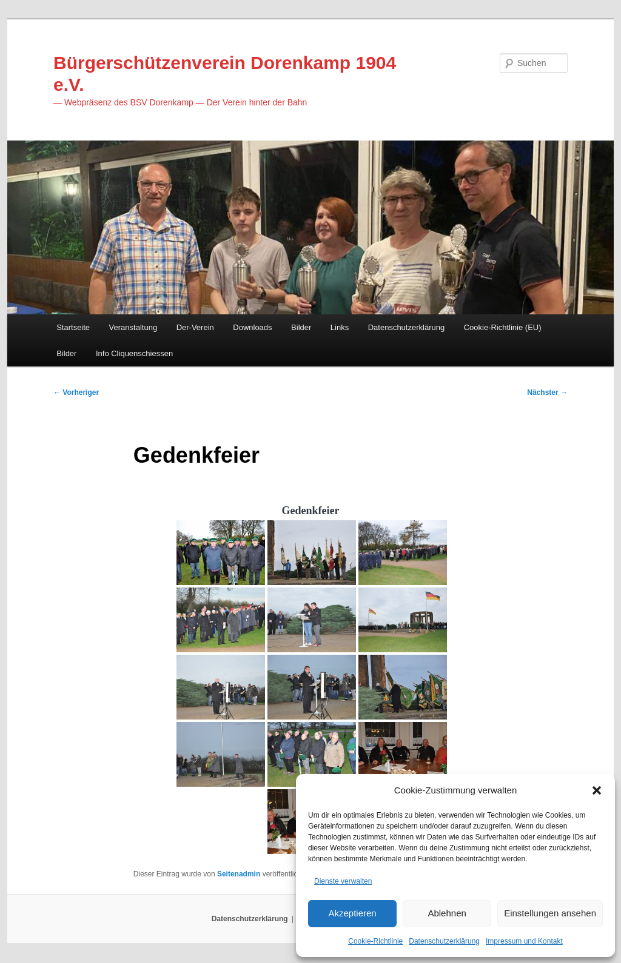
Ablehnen (447, 913)
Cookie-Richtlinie (375, 941)
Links (340, 328)
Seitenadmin (238, 876)
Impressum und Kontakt (524, 941)
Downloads (252, 328)
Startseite (73, 328)
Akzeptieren (352, 913)
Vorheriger (76, 393)
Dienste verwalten (343, 880)
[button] (597, 790)
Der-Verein (195, 328)
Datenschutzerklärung (444, 941)
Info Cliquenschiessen (134, 354)
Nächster (547, 393)
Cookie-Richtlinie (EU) (503, 328)
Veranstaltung (133, 328)
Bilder (301, 328)
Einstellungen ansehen (550, 913)
